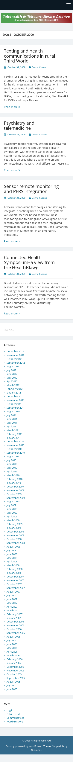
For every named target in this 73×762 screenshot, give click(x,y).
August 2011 (13, 411)
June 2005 (12, 689)
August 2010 (13, 456)
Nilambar (36, 750)
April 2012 (12, 381)
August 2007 (13, 591)
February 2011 (14, 434)
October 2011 (14, 404)
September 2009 (16, 498)
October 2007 (14, 584)
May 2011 (12, 422)
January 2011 (14, 437)
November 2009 (15, 490)
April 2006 (12, 651)
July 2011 (11, 415)
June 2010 (12, 464)
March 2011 (13, 430)
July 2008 (11, 550)
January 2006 (14, 663)
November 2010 (15, 445)
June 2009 (12, 509)
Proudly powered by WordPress (24, 746)
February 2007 (14, 614)
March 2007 (13, 610)
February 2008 (14, 569)
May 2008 (12, 558)
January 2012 (14, 392)
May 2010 (12, 467)
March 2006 (13, 655)
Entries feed (13, 714)
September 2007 (16, 588)
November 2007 (15, 580)
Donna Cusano (39, 67)
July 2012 (11, 370)
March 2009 (13, 520)
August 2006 (13, 636)
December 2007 (15, 576)
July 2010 (11, 460)
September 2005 (16, 678)
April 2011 (12, 426)
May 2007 (12, 603)
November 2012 (15, 355)
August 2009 (13, 501)
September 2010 (16, 452)
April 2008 (12, 561)
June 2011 (12, 419)
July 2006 (11, 640)
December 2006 (15, 621)
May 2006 (12, 648)
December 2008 (15, 531)
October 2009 (14, 494)
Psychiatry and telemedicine (19, 125)
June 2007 (12, 599)
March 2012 (13, 385)
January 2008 (14, 572)
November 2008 (15, 535)
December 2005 (15, 666)
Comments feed (15, 717)
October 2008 (14, 539)
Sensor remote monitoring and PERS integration (31, 188)
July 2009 (11, 505)
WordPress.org (15, 721)
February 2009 (14, 524)
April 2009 (12, 516)
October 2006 (14, 629)
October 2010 (14, 449)
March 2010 (13, 475)
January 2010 (14, 482)
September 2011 (16, 407)
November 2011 (15, 400)
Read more (21, 107)
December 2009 (15, 486)
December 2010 (15, 441)
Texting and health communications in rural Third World (29, 56)
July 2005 (11, 685)
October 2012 (14, 359)
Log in (10, 710)
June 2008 (12, 554)
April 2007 (12, 606)
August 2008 (13, 546)
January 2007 (14, 618)
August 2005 (13, 681)
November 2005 (15, 670)
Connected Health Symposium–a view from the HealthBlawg (29, 262)
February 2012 (14, 389)
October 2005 (14, 674)
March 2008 (13, 565)
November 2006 (15, 625)
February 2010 (14, 479)
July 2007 (11, 595)
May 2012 (12, 377)
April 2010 (12, 471)
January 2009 (14, 527)
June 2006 (12, 644)
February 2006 (14, 659)
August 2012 (13, 366)
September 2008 (16, 543)
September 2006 (16, 633)
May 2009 (12, 512)
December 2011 (15, 396)
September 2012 (16, 362)
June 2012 (12, 374)
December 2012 (15, 351)
